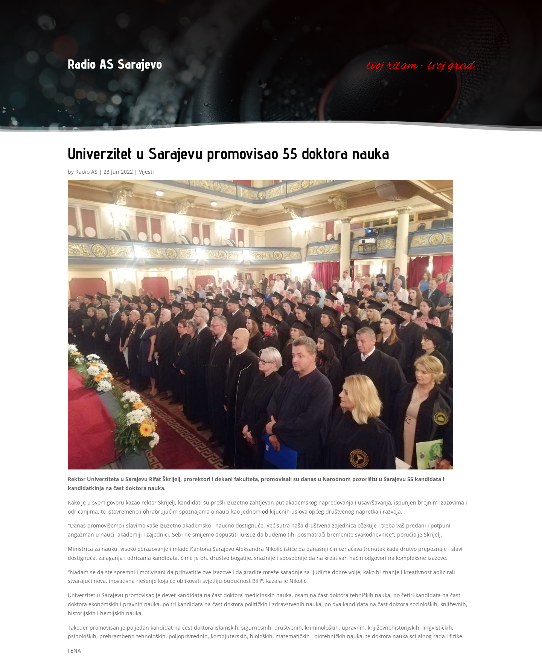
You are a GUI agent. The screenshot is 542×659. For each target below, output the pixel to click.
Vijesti (146, 171)
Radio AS (86, 171)
